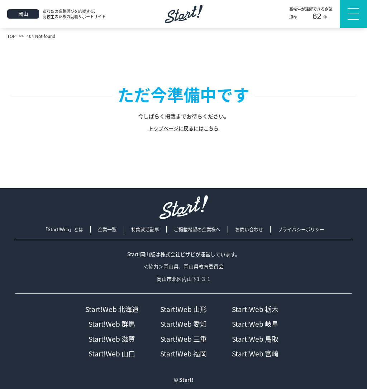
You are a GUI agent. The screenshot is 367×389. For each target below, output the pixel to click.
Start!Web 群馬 (112, 324)
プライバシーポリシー (301, 229)
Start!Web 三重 (183, 339)
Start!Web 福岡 (183, 354)
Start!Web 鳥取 (255, 339)
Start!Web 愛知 (183, 324)
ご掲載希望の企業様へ (197, 229)
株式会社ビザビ (177, 254)
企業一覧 (107, 229)
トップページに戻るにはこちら (183, 128)
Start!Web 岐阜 (255, 324)
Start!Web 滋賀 (112, 339)
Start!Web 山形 (183, 309)
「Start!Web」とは (63, 229)
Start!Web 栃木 (255, 309)
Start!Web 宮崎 (255, 354)
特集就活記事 (145, 229)
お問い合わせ (249, 229)
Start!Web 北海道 (112, 309)
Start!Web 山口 (112, 354)
